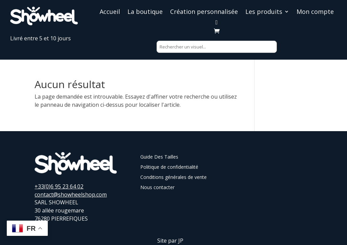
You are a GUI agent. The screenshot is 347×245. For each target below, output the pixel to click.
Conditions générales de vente (173, 177)
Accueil (110, 12)
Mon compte (315, 12)
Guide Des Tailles (159, 157)
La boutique (145, 12)
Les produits (263, 12)
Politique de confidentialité (169, 167)
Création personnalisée (204, 12)
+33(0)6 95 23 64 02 (59, 186)
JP (180, 240)
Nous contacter (157, 187)
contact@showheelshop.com (71, 194)
